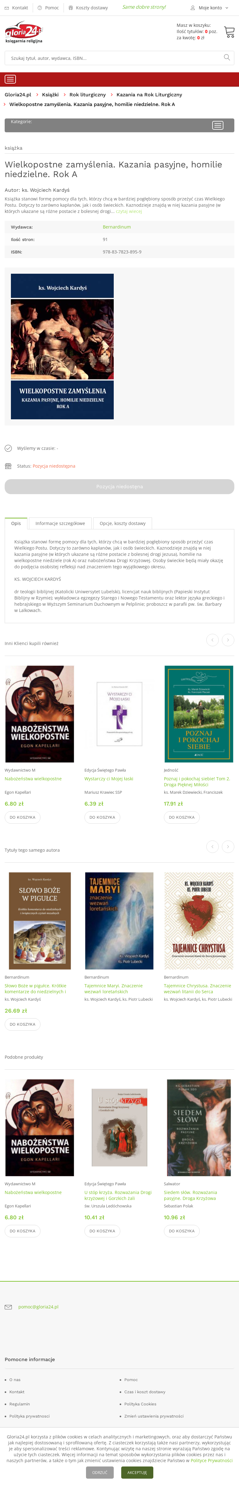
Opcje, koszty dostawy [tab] (123, 523)
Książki (50, 95)
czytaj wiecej (129, 211)
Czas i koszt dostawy (144, 1391)
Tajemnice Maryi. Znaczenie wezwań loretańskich (113, 988)
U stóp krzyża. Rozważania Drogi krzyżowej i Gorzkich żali (118, 1195)
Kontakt (16, 1391)
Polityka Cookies (140, 1404)
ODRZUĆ (100, 1472)
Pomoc (131, 1379)
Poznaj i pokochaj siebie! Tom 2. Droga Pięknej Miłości (197, 782)
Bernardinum (117, 227)
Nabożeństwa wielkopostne (33, 779)
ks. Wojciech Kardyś (45, 190)
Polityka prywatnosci (29, 1416)
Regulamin (19, 1404)
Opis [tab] (16, 523)
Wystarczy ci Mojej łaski (108, 779)
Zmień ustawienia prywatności (154, 1416)
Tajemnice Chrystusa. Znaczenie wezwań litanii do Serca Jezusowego (197, 991)
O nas (15, 1379)
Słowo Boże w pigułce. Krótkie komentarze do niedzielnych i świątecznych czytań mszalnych (37, 991)
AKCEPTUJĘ (137, 1472)
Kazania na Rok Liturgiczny (149, 95)
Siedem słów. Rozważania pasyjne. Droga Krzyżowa (190, 1195)
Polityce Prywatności (212, 1460)
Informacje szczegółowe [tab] (60, 523)
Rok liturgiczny (87, 95)
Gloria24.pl (18, 95)
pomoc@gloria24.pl (38, 1307)
